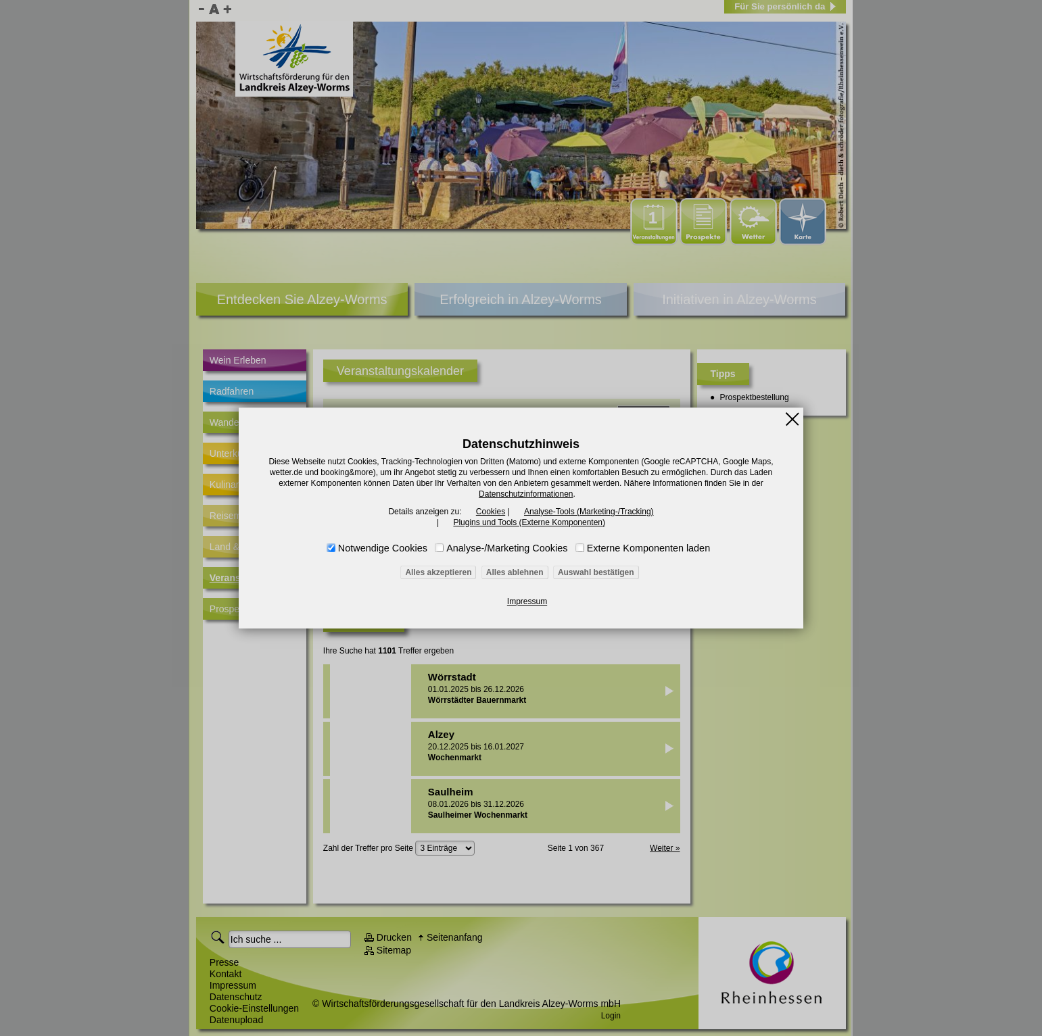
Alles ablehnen (515, 572)
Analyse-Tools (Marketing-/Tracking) (589, 511)
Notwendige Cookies (382, 548)
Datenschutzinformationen (526, 494)
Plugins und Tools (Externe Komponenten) (529, 522)
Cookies (490, 511)
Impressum (527, 601)
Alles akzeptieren (438, 572)
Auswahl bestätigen (596, 572)
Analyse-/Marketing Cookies (506, 548)
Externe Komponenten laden (648, 548)
